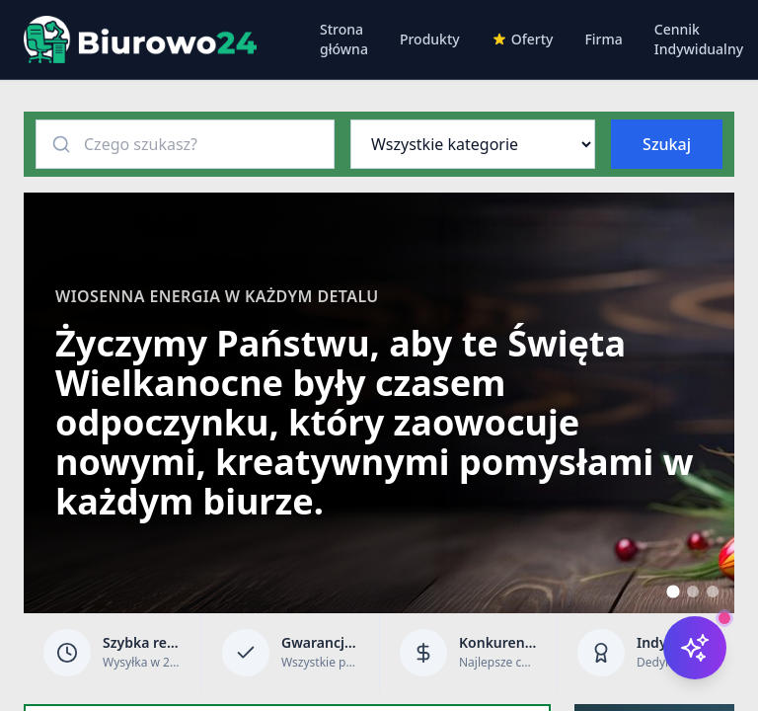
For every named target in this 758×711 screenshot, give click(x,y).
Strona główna (344, 39)
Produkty (430, 39)
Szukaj (667, 144)
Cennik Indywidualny (698, 39)
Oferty (523, 39)
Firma (603, 39)
